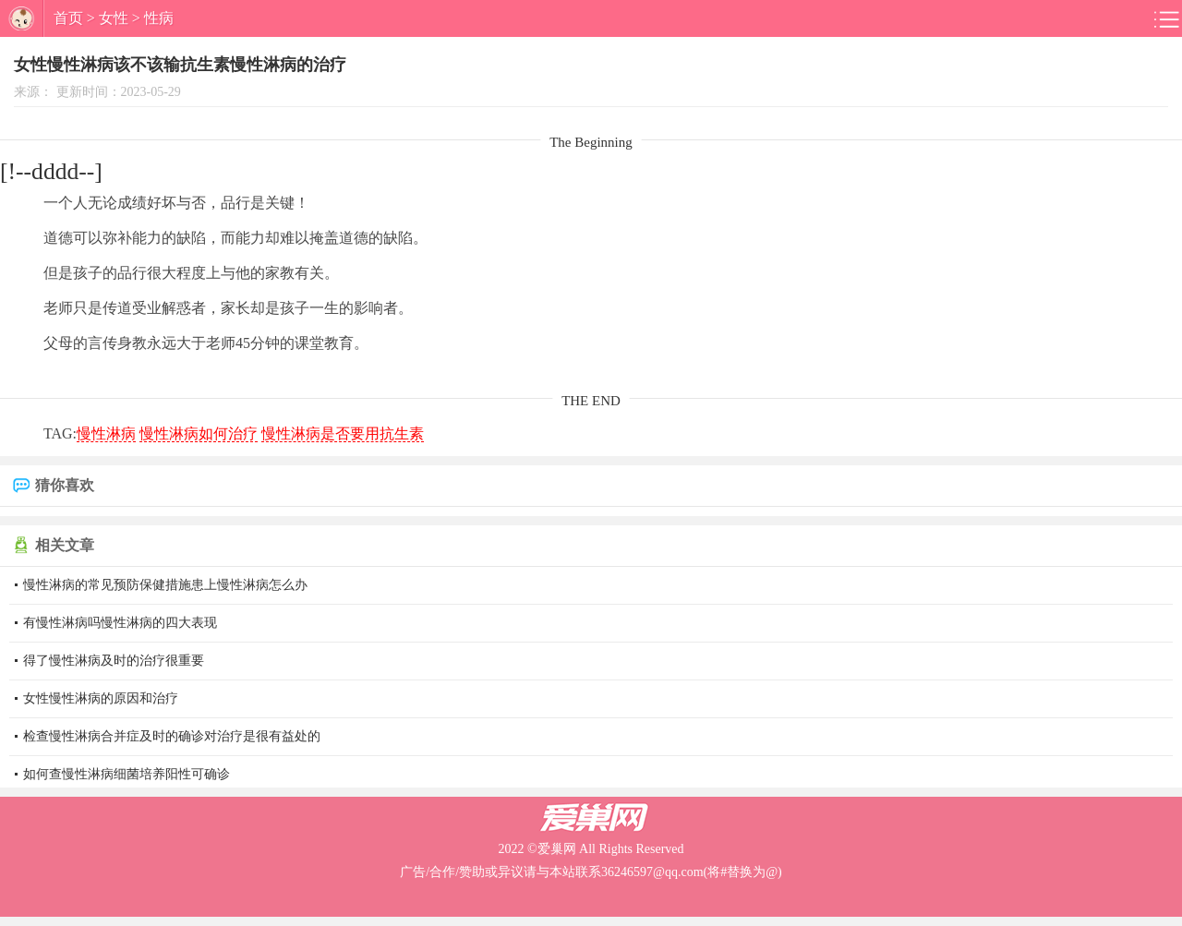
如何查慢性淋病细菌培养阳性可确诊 (126, 774)
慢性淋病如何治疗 (198, 433)
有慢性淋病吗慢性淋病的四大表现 (120, 623)
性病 (159, 18)
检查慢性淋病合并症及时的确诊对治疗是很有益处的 (171, 736)
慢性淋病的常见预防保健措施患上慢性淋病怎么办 (165, 585)
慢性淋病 (106, 433)
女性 (113, 18)
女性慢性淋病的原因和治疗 (100, 698)
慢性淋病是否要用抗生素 (342, 433)
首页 (68, 18)
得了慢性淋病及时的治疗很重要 (113, 660)
